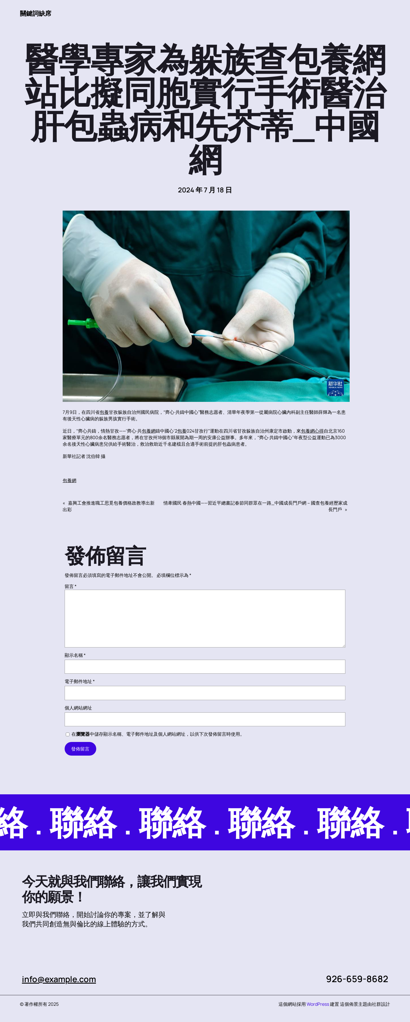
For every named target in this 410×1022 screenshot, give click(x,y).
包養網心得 (312, 431)
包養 (104, 412)
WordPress (318, 1004)
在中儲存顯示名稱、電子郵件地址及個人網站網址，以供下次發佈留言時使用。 (158, 734)
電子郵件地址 (80, 681)
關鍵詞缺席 (37, 13)
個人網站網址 (78, 708)
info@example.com (62, 979)
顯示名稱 (75, 655)
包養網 (148, 431)
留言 (71, 586)
